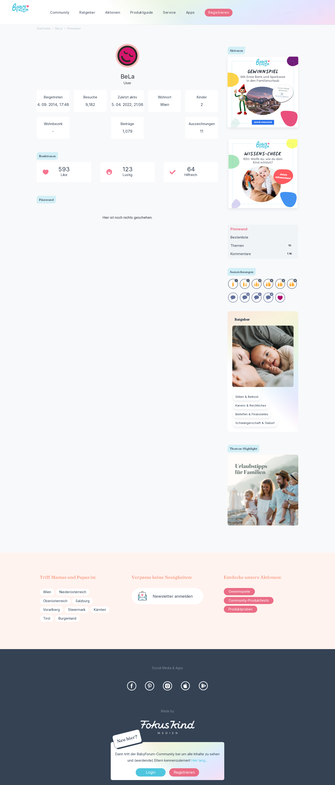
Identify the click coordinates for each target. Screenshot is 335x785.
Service (169, 12)
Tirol (46, 618)
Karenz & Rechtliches (250, 405)
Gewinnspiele (239, 591)
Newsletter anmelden (173, 596)
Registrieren (218, 12)
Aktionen (112, 12)
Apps (190, 12)
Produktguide (141, 12)
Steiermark (77, 610)
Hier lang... (199, 760)
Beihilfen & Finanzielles (251, 414)
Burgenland (67, 618)
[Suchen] (320, 13)
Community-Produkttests (249, 600)
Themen (262, 246)
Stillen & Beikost (246, 397)
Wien (47, 592)
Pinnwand (238, 229)
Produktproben (241, 609)
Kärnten (100, 610)
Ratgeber (87, 12)
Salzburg (83, 601)
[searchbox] (302, 13)
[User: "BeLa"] (127, 65)
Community (59, 12)
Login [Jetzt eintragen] (150, 772)
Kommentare (262, 255)
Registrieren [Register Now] (184, 772)
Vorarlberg (51, 610)
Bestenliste (239, 237)
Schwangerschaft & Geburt (255, 423)
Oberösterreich (55, 601)
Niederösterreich (72, 592)
